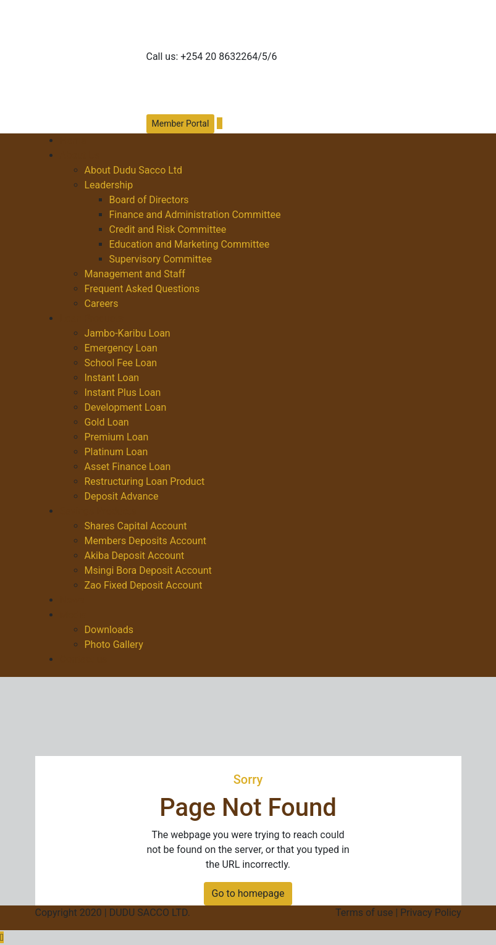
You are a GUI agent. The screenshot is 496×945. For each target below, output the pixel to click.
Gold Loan (107, 422)
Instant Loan (112, 378)
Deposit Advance (122, 496)
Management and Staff (135, 274)
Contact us (83, 659)
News (72, 600)
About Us (80, 155)
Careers (102, 303)
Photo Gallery (114, 644)
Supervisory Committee (160, 259)
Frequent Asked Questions (142, 289)
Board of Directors (149, 200)
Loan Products (92, 318)
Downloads (109, 630)
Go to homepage (248, 893)
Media (73, 615)
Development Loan (126, 407)
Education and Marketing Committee (189, 244)
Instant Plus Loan (123, 392)
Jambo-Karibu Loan (127, 333)
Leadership (109, 185)
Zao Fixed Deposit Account (144, 585)
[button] (219, 123)
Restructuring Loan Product (145, 481)
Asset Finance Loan (128, 466)
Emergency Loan (121, 348)
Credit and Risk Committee (168, 229)
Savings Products (98, 511)
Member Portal (180, 123)
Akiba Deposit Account (135, 555)
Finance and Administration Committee (195, 214)
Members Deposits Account (146, 541)
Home (73, 140)
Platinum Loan (116, 452)
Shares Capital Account (136, 526)
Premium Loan (117, 437)
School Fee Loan (121, 363)
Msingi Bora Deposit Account (148, 570)
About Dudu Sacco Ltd (134, 170)
